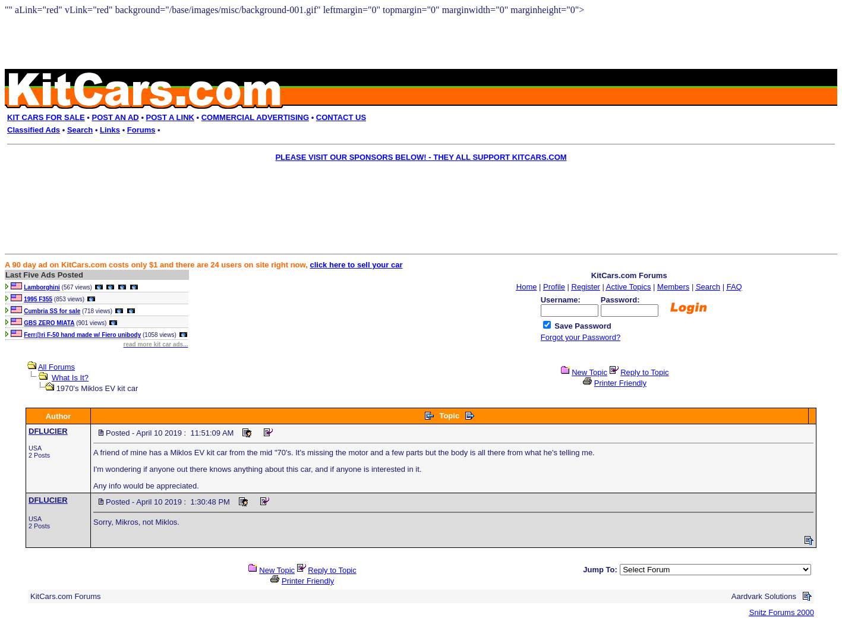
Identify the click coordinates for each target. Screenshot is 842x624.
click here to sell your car (356, 264)
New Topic (589, 372)
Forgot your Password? (580, 337)
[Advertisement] (413, 193)
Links (110, 129)
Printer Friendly (620, 383)
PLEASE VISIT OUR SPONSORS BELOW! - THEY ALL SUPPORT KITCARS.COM (420, 157)
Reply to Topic (644, 372)
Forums (141, 129)
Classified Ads (33, 129)
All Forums (56, 367)
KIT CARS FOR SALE (46, 117)
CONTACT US (341, 117)
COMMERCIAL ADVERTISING (255, 117)
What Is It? (70, 377)
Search (80, 129)
